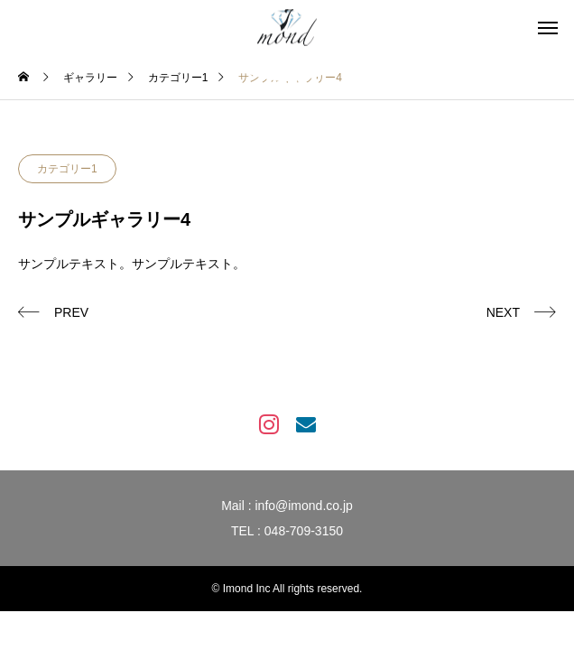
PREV (71, 312)
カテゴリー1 (67, 168)
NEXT (503, 312)
